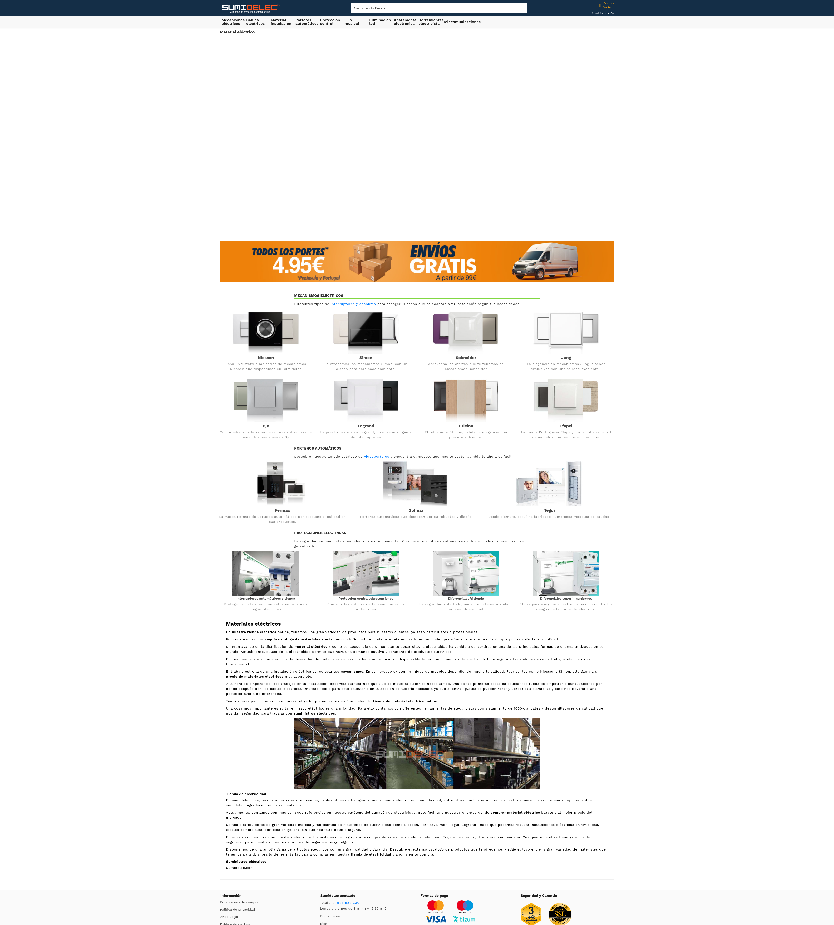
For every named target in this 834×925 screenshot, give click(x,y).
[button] (281, 21)
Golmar (415, 510)
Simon (365, 357)
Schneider (466, 357)
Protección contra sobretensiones (366, 598)
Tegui (549, 510)
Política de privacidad (237, 909)
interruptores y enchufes (353, 304)
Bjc (266, 425)
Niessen (266, 357)
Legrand (366, 425)
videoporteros (376, 457)
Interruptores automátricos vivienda (265, 598)
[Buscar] (439, 8)
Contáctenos (330, 916)
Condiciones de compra (239, 902)
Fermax (282, 510)
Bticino (466, 425)
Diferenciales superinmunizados (566, 598)
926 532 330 (348, 903)
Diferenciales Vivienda (466, 598)
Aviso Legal (229, 917)
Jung (566, 357)
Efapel (566, 425)
